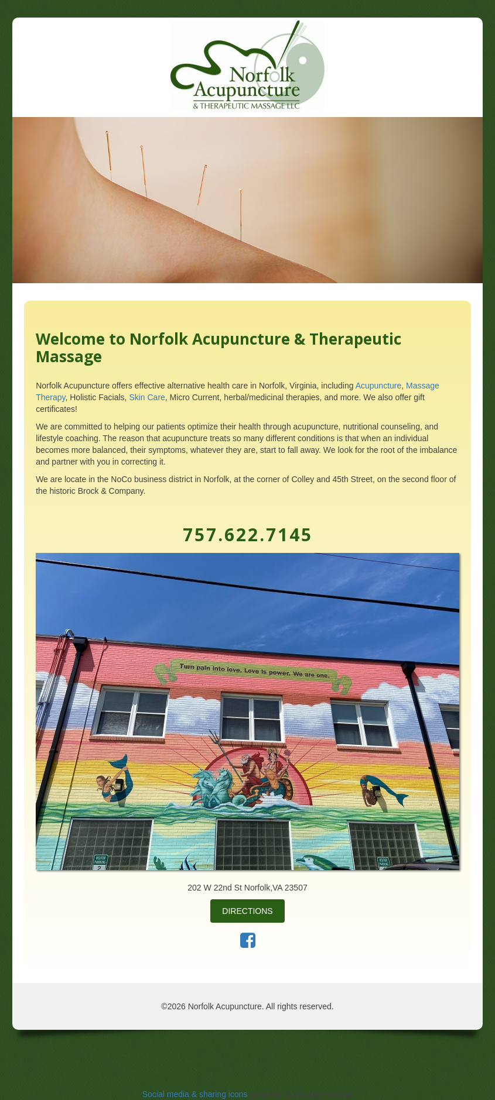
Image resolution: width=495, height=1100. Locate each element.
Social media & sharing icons (196, 1094)
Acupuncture (379, 385)
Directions (247, 911)
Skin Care (147, 397)
